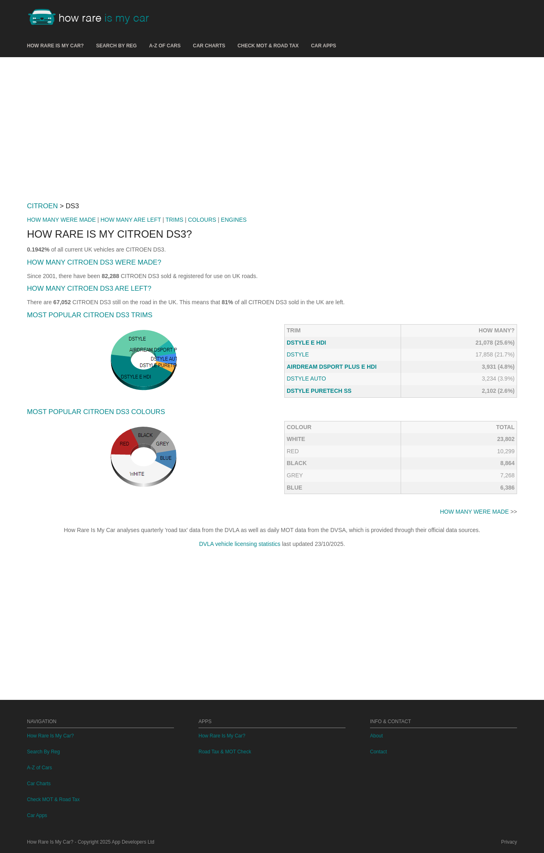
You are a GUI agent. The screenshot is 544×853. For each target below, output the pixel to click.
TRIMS (174, 219)
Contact (378, 752)
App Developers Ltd (133, 842)
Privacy (509, 842)
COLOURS (202, 219)
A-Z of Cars (165, 46)
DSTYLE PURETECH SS (319, 391)
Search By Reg (116, 46)
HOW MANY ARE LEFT (130, 219)
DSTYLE (298, 354)
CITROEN (42, 206)
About (376, 736)
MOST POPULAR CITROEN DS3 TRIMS (89, 315)
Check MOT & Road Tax (268, 46)
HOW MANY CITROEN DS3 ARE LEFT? (89, 288)
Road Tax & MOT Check (224, 752)
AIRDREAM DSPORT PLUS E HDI (332, 366)
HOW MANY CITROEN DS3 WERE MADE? (94, 262)
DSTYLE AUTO (306, 378)
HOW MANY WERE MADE (61, 219)
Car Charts (209, 46)
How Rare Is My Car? (55, 46)
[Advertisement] (272, 126)
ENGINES (234, 219)
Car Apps (323, 46)
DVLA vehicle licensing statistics (239, 544)
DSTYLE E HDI (306, 342)
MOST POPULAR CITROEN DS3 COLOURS (96, 412)
